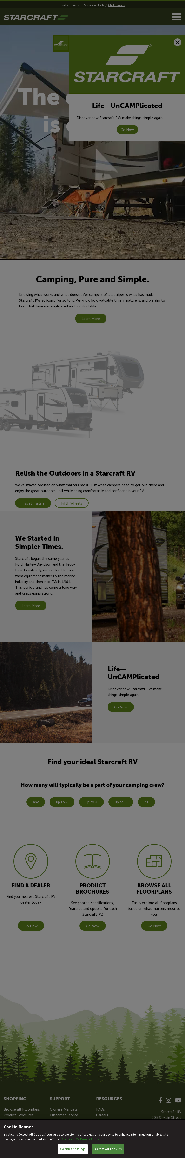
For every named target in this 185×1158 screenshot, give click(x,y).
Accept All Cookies (108, 1149)
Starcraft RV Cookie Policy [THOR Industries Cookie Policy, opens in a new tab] (80, 1139)
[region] (92, 1138)
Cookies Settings (72, 1149)
